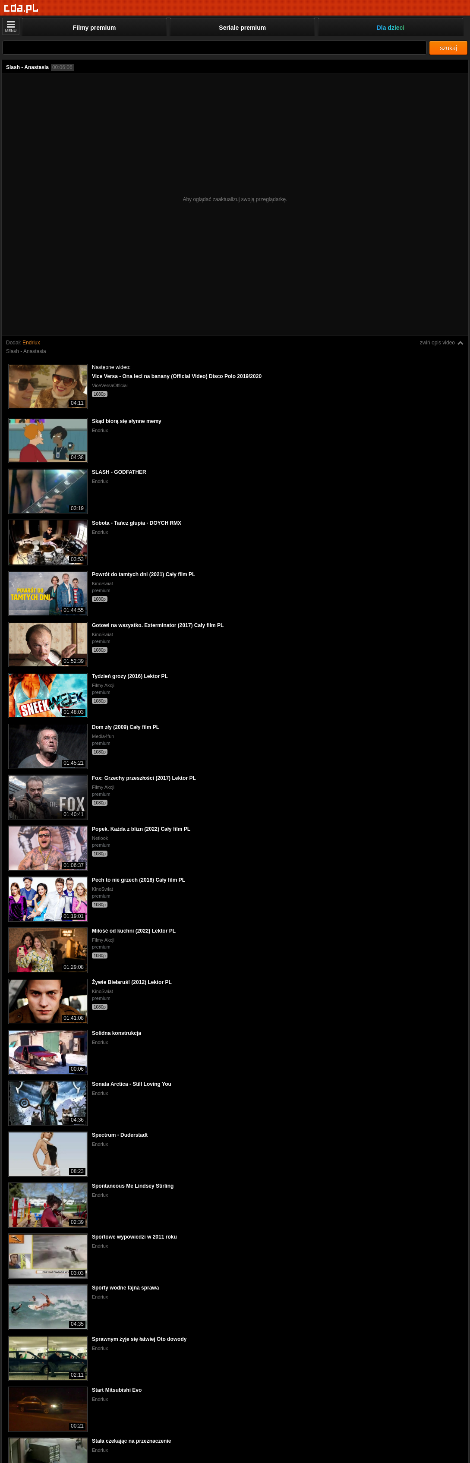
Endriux (31, 343)
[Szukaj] (214, 48)
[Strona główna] (21, 8)
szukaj (448, 47)
